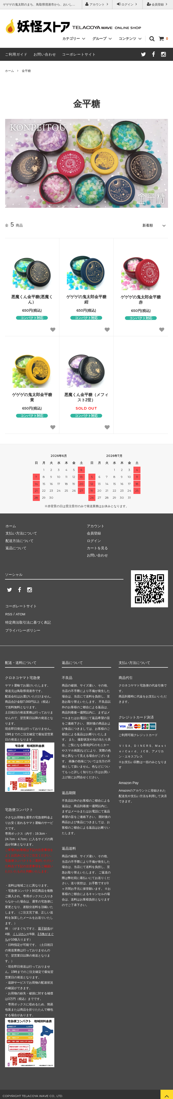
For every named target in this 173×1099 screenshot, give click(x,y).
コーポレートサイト (79, 54)
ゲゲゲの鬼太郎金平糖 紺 (86, 299)
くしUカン (20, 931)
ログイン (127, 4)
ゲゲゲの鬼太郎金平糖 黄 (32, 397)
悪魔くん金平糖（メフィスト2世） (86, 397)
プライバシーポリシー (22, 628)
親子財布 (44, 925)
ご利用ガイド (16, 54)
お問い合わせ (45, 54)
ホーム (9, 71)
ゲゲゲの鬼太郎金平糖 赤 (141, 299)
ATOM (20, 613)
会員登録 (158, 4)
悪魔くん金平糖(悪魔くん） (32, 299)
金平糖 (26, 71)
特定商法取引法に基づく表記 (28, 620)
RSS (8, 613)
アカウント (97, 4)
